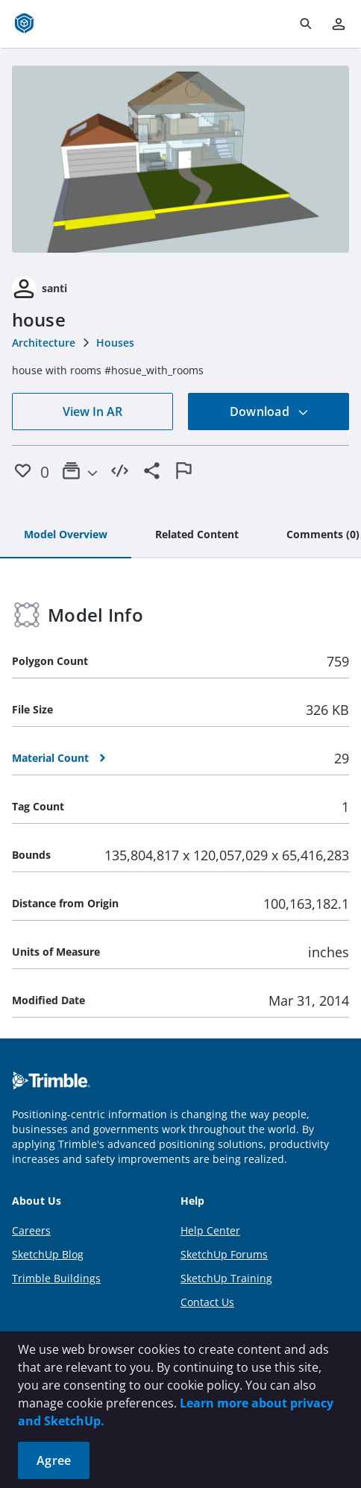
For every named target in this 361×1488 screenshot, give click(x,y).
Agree (54, 1460)
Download (269, 411)
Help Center (210, 1230)
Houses (115, 342)
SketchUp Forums (224, 1254)
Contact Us (207, 1302)
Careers (31, 1230)
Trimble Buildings (56, 1278)
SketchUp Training (226, 1278)
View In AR (92, 411)
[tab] (65, 535)
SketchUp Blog (48, 1254)
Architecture (43, 342)
